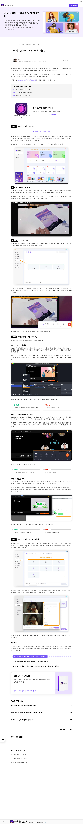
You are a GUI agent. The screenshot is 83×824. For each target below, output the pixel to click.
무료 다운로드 (73, 5)
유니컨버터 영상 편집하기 (23, 95)
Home (14, 45)
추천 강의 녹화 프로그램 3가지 (24, 92)
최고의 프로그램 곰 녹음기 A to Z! (20, 762)
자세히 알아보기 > (52, 114)
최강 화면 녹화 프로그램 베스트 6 (20, 754)
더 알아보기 (33, 691)
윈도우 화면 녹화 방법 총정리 (19, 758)
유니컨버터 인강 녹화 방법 (23, 89)
